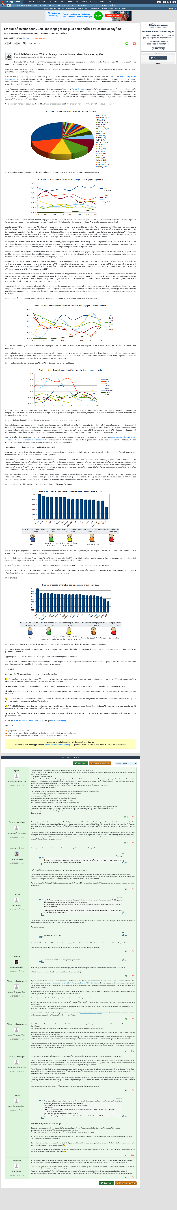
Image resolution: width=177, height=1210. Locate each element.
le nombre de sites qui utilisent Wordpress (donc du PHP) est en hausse (75, 983)
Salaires (80, 8)
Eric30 (17, 894)
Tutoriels (41, 2)
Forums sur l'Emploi (49, 8)
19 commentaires (39, 38)
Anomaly (26, 38)
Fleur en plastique (17, 822)
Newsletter (73, 2)
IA (40, 5)
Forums (31, 2)
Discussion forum (158, 58)
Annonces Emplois (107, 8)
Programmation (82, 5)
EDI (73, 5)
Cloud (35, 5)
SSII (86, 8)
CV (59, 8)
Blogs (55, 2)
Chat (63, 2)
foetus (17, 1095)
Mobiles (104, 5)
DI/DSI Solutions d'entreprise (21, 5)
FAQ (49, 2)
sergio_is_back (17, 848)
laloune (16, 956)
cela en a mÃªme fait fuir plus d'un (91, 1013)
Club (109, 2)
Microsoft (52, 5)
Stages (124, 8)
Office (97, 5)
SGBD (91, 5)
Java (58, 5)
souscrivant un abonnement (57, 745)
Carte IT (117, 8)
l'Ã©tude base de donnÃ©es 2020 (28, 721)
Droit (101, 2)
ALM (44, 5)
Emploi (84, 2)
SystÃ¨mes (112, 5)
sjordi (16, 771)
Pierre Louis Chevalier (17, 981)
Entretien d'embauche (69, 8)
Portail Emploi (78, 89)
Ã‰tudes (93, 2)
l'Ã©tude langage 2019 (61, 721)
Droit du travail (94, 8)
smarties (17, 1161)
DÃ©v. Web (66, 5)
